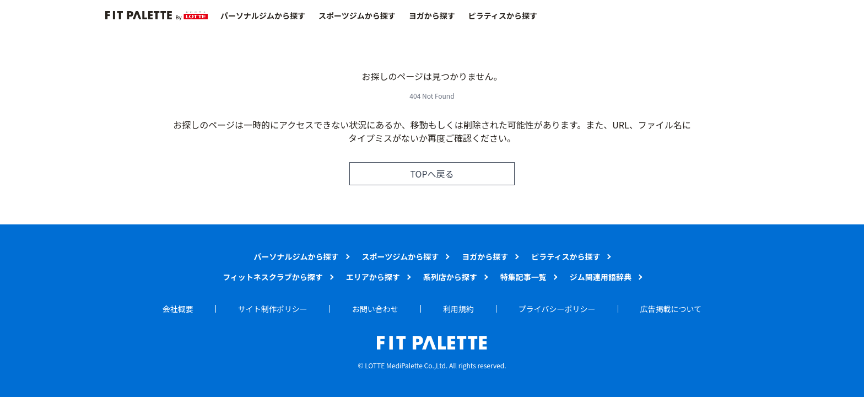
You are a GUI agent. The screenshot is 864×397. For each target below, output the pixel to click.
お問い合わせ (375, 308)
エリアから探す (373, 276)
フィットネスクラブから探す (273, 276)
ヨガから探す (432, 15)
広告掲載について (671, 308)
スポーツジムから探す (357, 15)
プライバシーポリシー (557, 308)
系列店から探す (450, 276)
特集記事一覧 (523, 276)
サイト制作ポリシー (272, 308)
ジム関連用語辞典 (600, 276)
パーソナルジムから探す (262, 15)
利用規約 (458, 308)
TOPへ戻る (431, 173)
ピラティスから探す (502, 15)
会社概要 (178, 308)
